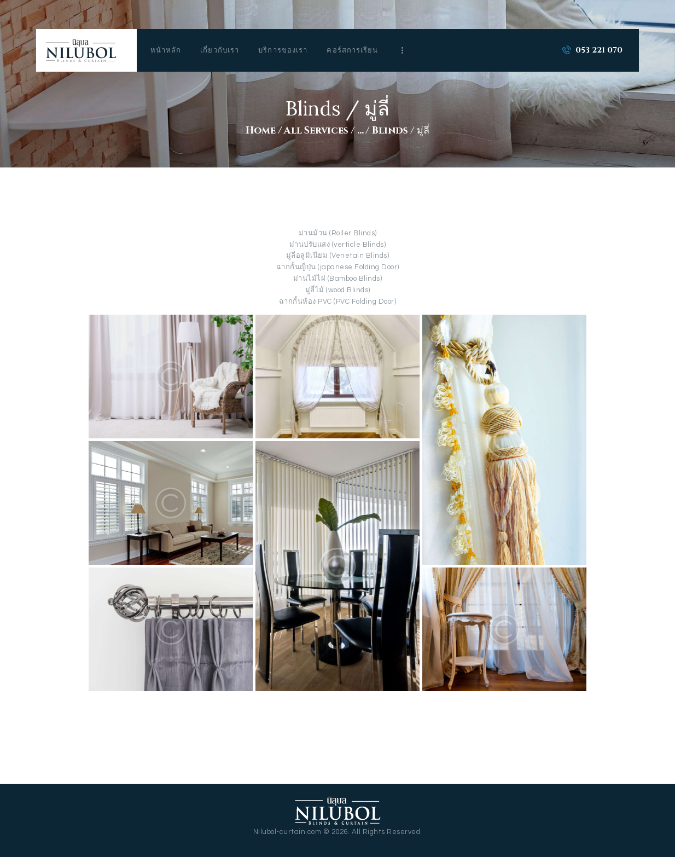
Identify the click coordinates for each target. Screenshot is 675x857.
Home (261, 130)
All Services (316, 130)
